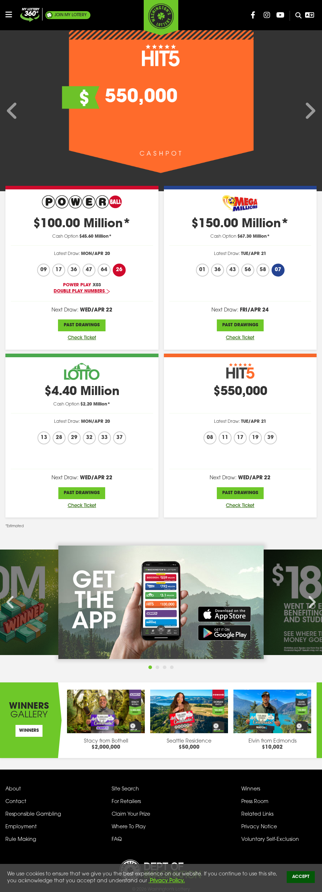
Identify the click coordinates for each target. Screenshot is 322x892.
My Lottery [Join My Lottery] (70, 15)
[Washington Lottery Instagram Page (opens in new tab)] (267, 15)
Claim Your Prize (131, 814)
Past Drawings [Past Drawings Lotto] (82, 493)
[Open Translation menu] (310, 15)
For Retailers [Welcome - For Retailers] (126, 801)
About (13, 789)
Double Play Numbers (82, 291)
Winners (29, 731)
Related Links (257, 814)
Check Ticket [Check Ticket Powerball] (82, 338)
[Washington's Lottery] (161, 17)
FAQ (117, 839)
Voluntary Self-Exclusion (270, 839)
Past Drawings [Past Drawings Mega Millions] (240, 325)
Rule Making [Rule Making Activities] (20, 839)
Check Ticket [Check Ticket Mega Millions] (240, 338)
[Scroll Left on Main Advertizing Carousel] (18, 111)
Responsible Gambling (33, 814)
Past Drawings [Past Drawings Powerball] (82, 325)
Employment (21, 827)
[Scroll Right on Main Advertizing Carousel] (304, 111)
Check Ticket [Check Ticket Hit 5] (240, 505)
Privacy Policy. (166, 881)
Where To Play (129, 827)
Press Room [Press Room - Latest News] (254, 801)
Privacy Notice (259, 827)
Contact (15, 801)
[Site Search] (295, 16)
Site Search (125, 789)
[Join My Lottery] (30, 15)
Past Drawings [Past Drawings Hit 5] (240, 493)
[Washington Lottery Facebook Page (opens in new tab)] (253, 15)
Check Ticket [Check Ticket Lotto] (82, 505)
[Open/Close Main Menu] (11, 15)
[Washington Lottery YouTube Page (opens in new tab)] (280, 15)
